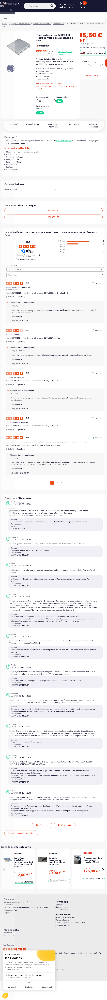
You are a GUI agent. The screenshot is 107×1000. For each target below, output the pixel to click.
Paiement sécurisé (62, 925)
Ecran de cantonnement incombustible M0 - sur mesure (58, 861)
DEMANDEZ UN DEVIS (92, 76)
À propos (59, 904)
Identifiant (8, 933)
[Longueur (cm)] (46, 101)
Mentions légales (62, 920)
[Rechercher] (40, 6)
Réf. (81, 48)
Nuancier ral (9, 904)
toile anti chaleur (63, 141)
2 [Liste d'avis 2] (57, 483)
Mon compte (9, 935)
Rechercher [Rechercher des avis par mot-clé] (54, 275)
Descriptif (13, 124)
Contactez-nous (61, 910)
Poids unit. (95, 48)
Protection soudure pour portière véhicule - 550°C (92, 860)
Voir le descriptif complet (46, 83)
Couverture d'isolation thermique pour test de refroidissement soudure (23, 862)
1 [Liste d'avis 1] (52, 483)
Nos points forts (61, 907)
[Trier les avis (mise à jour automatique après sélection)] (55, 269)
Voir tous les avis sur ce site (28, 259)
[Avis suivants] (61, 483)
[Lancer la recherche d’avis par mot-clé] (102, 275)
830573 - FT (53, 210)
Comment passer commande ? (16, 902)
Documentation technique (53, 125)
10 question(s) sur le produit (65, 53)
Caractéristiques (33, 124)
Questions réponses (94, 124)
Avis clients (74, 124)
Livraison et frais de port (65, 917)
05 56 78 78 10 (14, 949)
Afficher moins (64, 825)
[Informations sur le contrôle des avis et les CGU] (39, 255)
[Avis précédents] (48, 482)
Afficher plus (42, 825)
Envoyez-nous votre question (21, 833)
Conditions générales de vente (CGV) (70, 922)
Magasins (7, 912)
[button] (102, 870)
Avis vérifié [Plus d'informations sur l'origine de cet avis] (99, 283)
